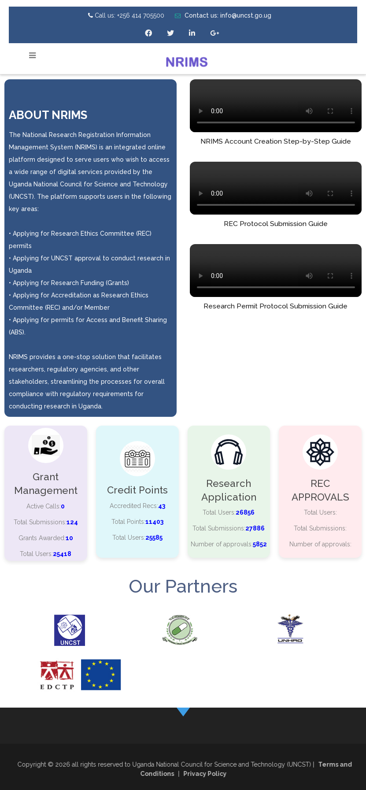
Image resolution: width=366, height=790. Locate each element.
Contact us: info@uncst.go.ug (223, 15)
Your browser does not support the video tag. (276, 105)
